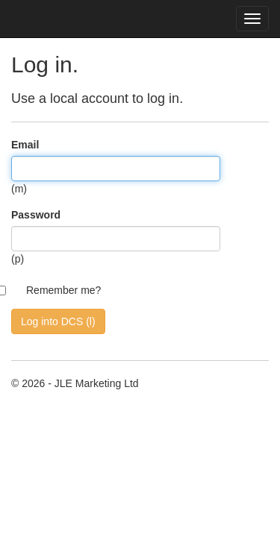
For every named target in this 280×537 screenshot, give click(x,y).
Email (25, 145)
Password (35, 215)
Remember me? (63, 290)
